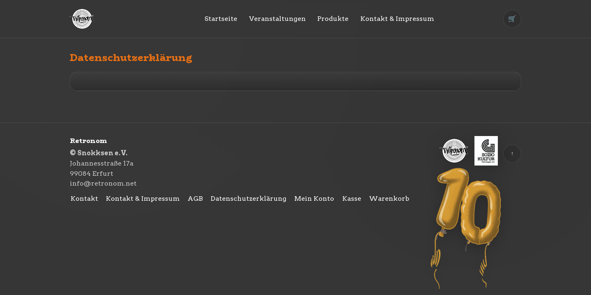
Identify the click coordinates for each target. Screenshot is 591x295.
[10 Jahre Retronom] (467, 229)
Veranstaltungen (277, 19)
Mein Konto (314, 198)
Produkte (332, 19)
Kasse (351, 198)
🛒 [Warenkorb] (512, 19)
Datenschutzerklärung (248, 198)
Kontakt (84, 198)
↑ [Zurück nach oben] (512, 153)
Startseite (220, 19)
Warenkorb (389, 198)
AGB (195, 198)
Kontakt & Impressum (397, 19)
